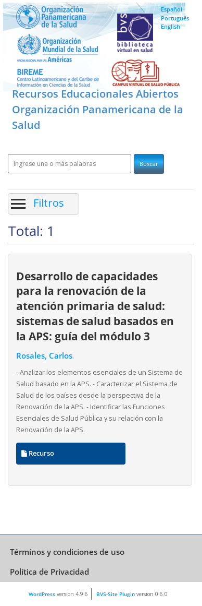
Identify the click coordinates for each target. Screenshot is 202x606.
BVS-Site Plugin (115, 594)
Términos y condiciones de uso (67, 551)
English (170, 26)
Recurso (37, 453)
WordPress (42, 594)
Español (171, 9)
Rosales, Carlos (44, 355)
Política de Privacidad (49, 571)
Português (175, 18)
